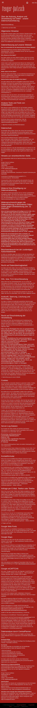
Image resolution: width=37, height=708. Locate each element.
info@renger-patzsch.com (11, 168)
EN (36, 3)
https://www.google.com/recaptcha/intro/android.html (14, 610)
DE (33, 3)
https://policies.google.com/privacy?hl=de (11, 608)
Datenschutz (25, 706)
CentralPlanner (27, 617)
